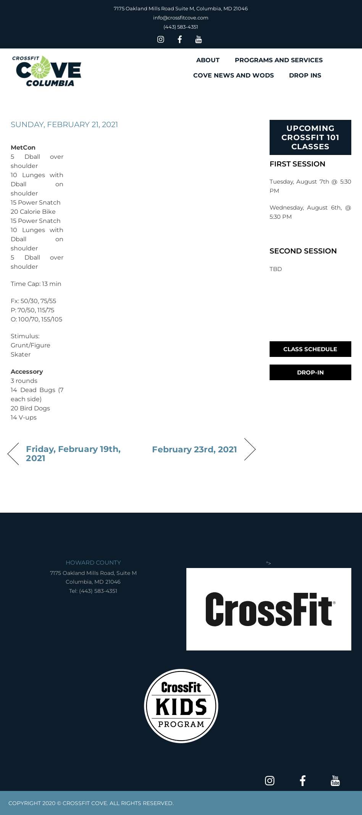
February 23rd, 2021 (194, 449)
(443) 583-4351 (180, 27)
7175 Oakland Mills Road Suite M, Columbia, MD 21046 (181, 8)
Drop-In (310, 372)
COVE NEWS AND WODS (233, 75)
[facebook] (179, 38)
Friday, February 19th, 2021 (73, 453)
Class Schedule (310, 349)
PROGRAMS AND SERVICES (279, 60)
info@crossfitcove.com (180, 18)
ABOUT (208, 60)
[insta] (161, 38)
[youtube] (198, 38)
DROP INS (305, 75)
